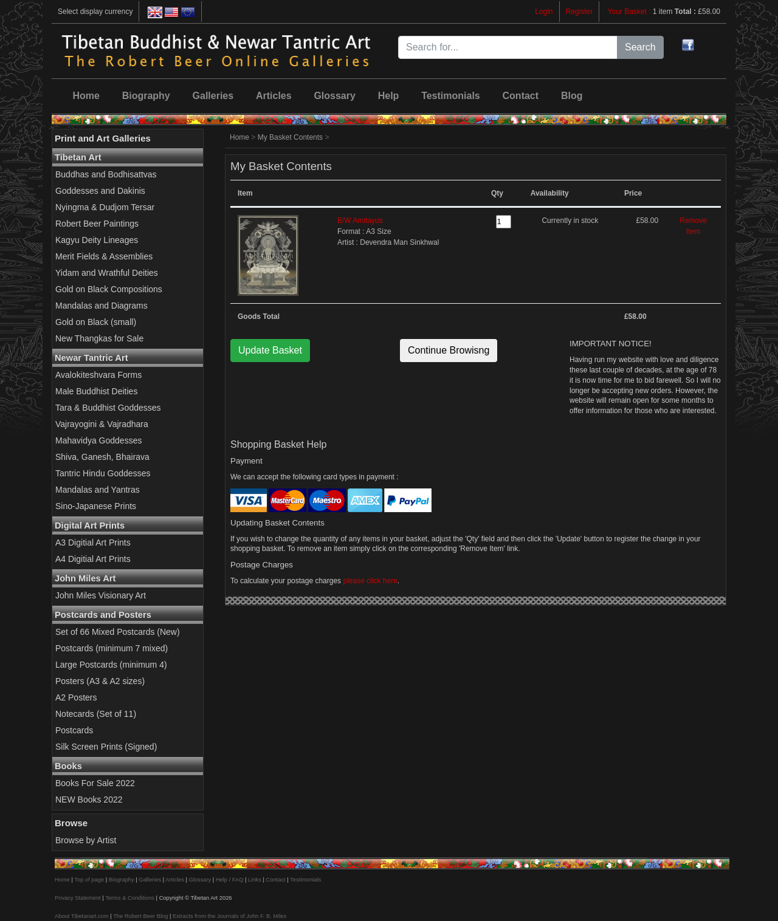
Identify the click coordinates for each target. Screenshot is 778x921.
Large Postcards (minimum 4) (111, 664)
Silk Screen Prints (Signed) (106, 747)
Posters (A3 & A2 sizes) (100, 681)
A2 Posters (76, 697)
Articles (274, 96)
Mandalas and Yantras (97, 490)
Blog (572, 96)
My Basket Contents (290, 137)
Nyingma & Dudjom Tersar (104, 207)
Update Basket (270, 350)
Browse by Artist (85, 840)
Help (388, 96)
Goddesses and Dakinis (100, 191)
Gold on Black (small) (95, 322)
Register (579, 11)
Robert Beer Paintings (97, 223)
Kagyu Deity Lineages (96, 240)
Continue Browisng (448, 350)
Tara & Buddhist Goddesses (108, 408)
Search (640, 47)
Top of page (89, 880)
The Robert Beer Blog (140, 916)
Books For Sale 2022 (95, 783)
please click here (370, 581)
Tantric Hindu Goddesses (102, 473)
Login (544, 11)
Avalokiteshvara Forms (98, 375)
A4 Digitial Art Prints (93, 559)
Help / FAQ (230, 880)
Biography (146, 96)
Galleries (213, 96)
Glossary (334, 96)
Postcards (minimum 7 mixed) (111, 648)
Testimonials (450, 96)
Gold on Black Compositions (108, 289)
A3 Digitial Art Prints (93, 542)
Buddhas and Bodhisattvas (106, 174)
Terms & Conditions (129, 898)
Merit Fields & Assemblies (104, 256)
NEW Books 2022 (89, 799)
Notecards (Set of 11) (95, 714)
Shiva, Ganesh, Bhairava (102, 457)
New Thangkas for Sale (99, 338)
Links (254, 880)
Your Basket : (630, 11)
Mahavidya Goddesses (98, 440)
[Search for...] (508, 47)
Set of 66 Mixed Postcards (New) (117, 632)
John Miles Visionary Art (100, 595)
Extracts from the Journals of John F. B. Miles (229, 916)
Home (85, 96)
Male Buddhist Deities (96, 391)
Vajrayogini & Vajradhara (101, 424)
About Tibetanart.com (82, 916)
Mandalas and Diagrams (101, 305)
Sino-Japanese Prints (95, 506)
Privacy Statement (78, 898)
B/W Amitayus (360, 220)
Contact (521, 96)
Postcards (74, 730)
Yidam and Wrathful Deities (106, 273)
